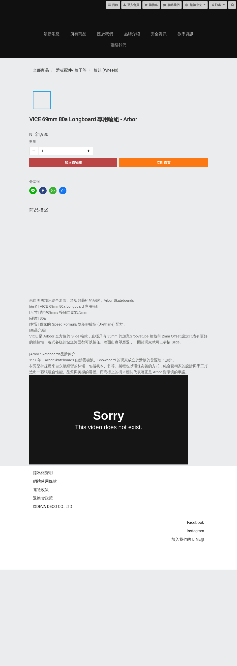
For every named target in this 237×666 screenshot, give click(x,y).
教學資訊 (185, 34)
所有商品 (78, 34)
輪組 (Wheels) (106, 70)
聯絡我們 (118, 44)
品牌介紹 (132, 34)
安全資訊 (159, 34)
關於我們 (105, 34)
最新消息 (51, 34)
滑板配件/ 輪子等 (71, 70)
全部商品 (41, 70)
